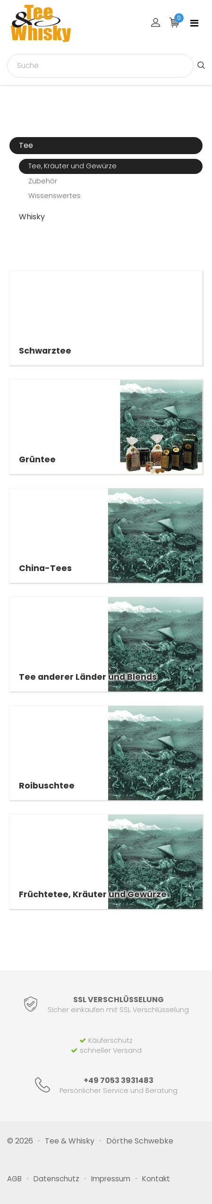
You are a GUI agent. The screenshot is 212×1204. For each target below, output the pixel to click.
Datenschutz (56, 1179)
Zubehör (42, 181)
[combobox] (100, 66)
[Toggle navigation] (194, 23)
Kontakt (156, 1179)
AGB (14, 1179)
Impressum (110, 1179)
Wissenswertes (54, 195)
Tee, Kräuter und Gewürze (72, 166)
